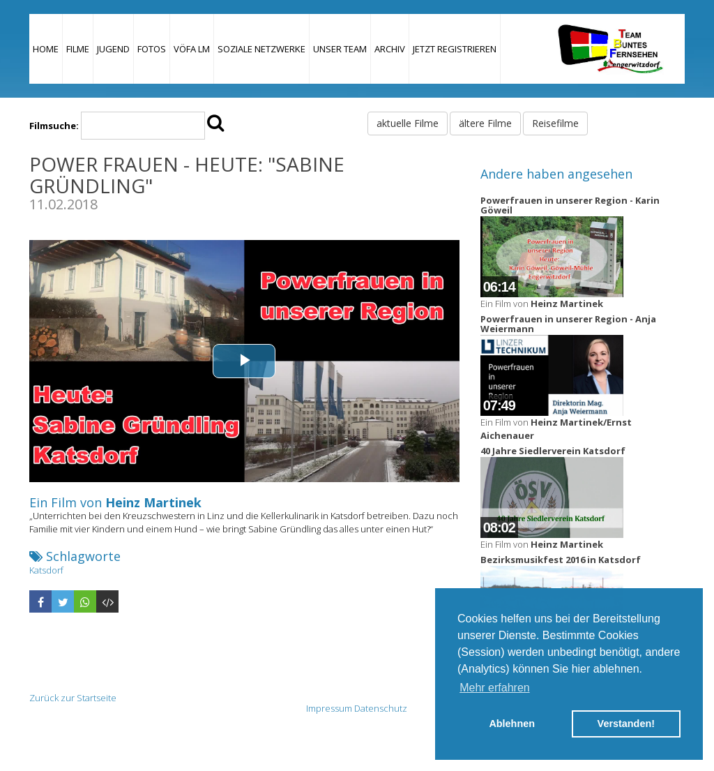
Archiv (389, 49)
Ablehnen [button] (512, 723)
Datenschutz (380, 708)
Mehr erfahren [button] (494, 688)
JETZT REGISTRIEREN (454, 49)
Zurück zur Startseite (72, 697)
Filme (77, 49)
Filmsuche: (54, 125)
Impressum (329, 708)
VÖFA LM (192, 49)
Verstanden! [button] (626, 723)
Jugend (113, 49)
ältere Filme (485, 123)
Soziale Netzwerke (261, 49)
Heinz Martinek (153, 502)
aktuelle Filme (408, 123)
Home (46, 49)
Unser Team (340, 49)
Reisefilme (555, 123)
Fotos (151, 49)
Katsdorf (46, 570)
